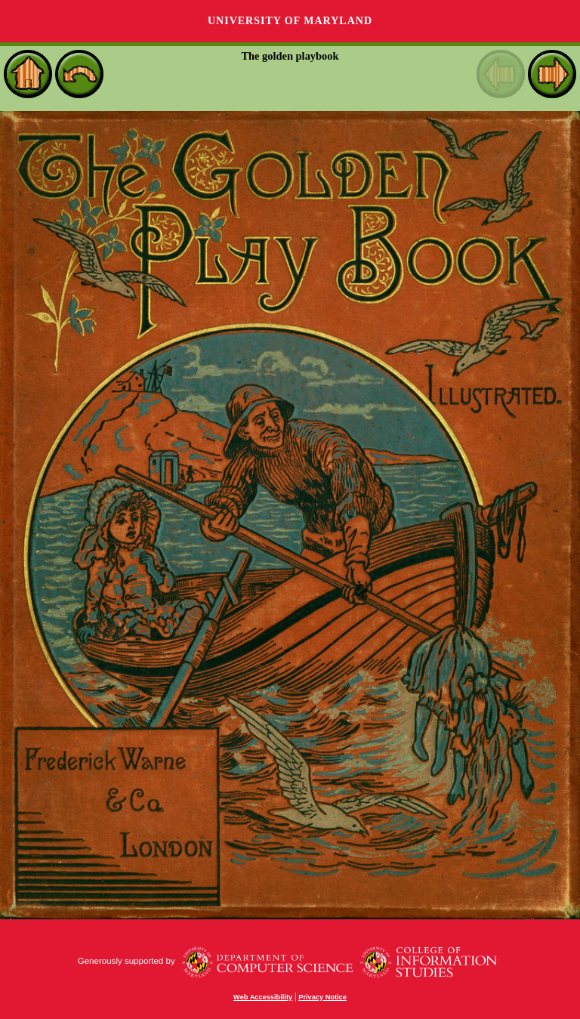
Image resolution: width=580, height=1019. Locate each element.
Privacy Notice (322, 997)
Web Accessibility (262, 997)
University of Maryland (290, 20)
